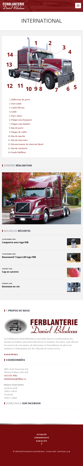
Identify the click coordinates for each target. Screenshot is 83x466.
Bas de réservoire (19, 140)
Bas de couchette (19, 148)
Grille (14, 111)
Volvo (6, 216)
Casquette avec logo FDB (15, 242)
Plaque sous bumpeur (21, 119)
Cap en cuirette (10, 271)
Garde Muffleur (18, 152)
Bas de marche (18, 136)
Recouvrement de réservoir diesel (27, 144)
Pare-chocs (16, 115)
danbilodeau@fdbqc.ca (15, 378)
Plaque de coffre (19, 132)
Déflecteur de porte (20, 99)
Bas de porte (17, 127)
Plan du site (41, 441)
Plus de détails (11, 354)
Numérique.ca (62, 451)
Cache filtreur (18, 107)
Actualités (41, 434)
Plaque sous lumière (20, 123)
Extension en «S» (11, 286)
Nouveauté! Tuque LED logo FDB (19, 257)
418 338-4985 (10, 375)
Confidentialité (41, 438)
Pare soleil (16, 103)
